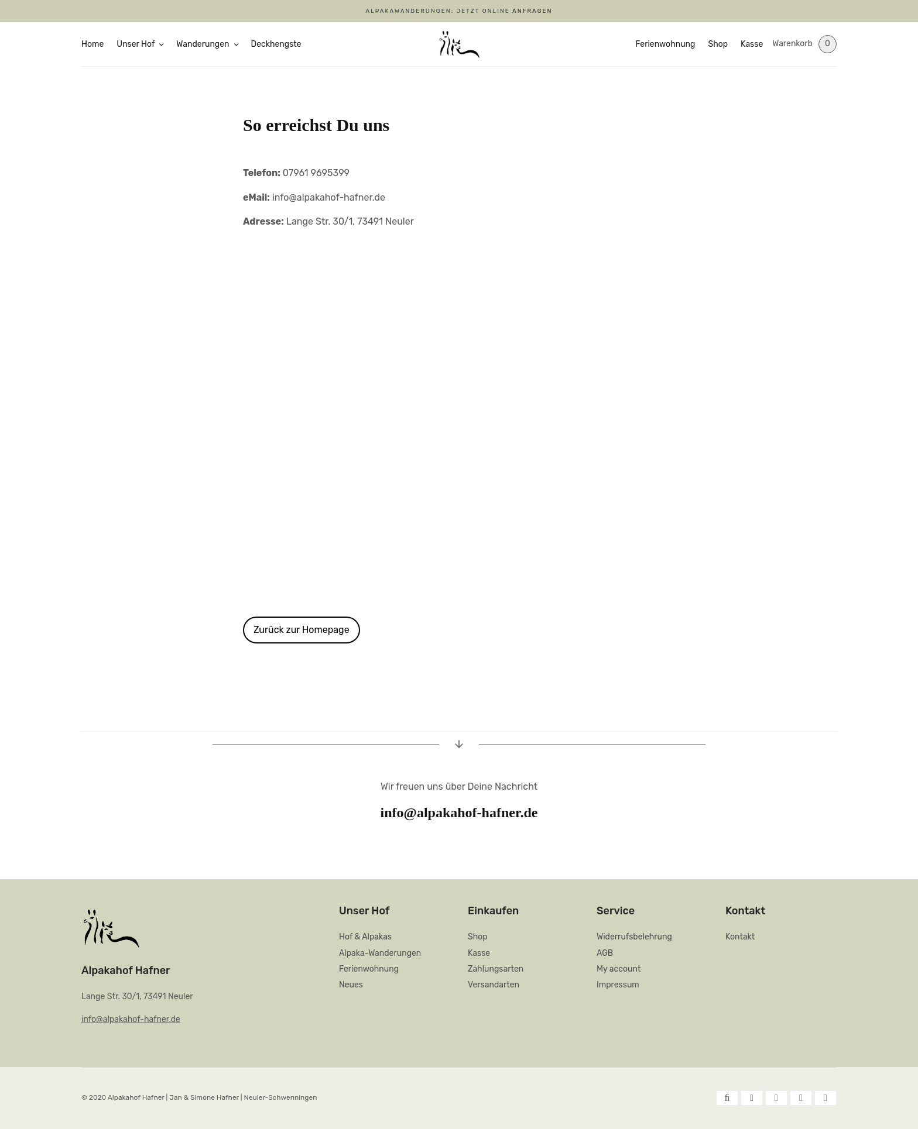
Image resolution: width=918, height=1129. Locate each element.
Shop (718, 44)
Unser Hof (136, 44)
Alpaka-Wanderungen (380, 953)
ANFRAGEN (532, 11)
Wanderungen (202, 44)
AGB (605, 953)
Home (92, 44)
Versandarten (493, 985)
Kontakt (740, 937)
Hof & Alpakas (365, 937)
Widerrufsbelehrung (634, 937)
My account (618, 969)
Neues (351, 985)
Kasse (752, 44)
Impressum (618, 985)
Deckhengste (276, 44)
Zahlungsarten (495, 969)
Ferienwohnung (665, 44)
